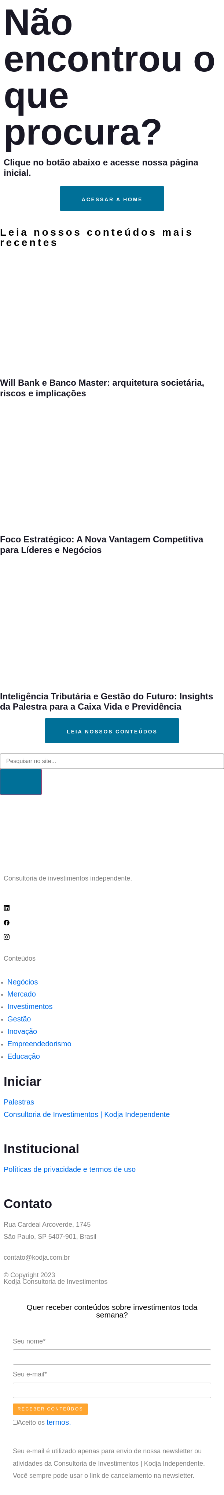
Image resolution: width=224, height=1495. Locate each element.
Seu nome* (29, 1341)
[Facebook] (112, 922)
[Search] (21, 782)
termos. (59, 1422)
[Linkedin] (112, 907)
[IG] (112, 937)
